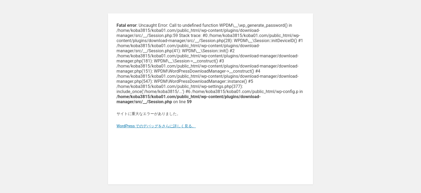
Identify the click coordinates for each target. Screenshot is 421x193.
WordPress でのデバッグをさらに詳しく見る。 (156, 126)
